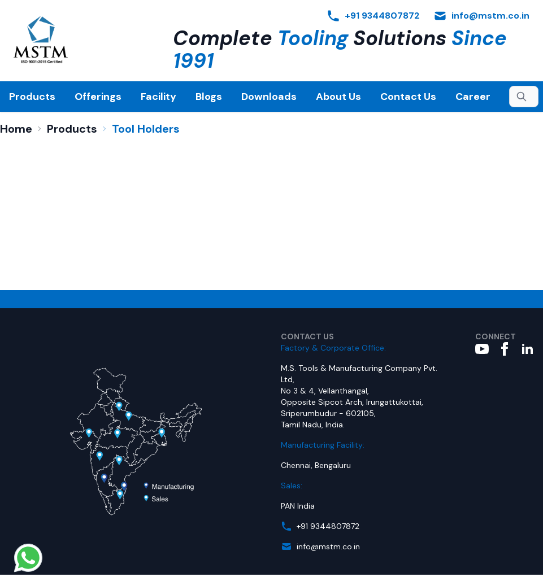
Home (16, 128)
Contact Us (408, 96)
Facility (158, 96)
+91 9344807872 (328, 526)
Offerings (98, 96)
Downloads (269, 96)
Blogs (209, 96)
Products (32, 96)
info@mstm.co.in (328, 546)
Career (472, 96)
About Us (338, 96)
